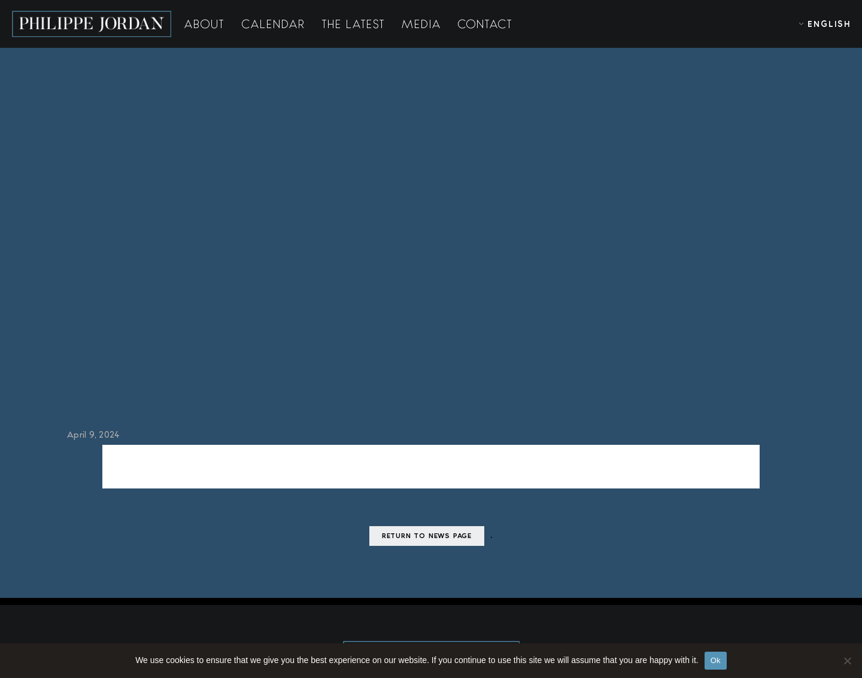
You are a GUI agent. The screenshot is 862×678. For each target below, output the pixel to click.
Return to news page (427, 544)
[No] (847, 661)
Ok (716, 660)
